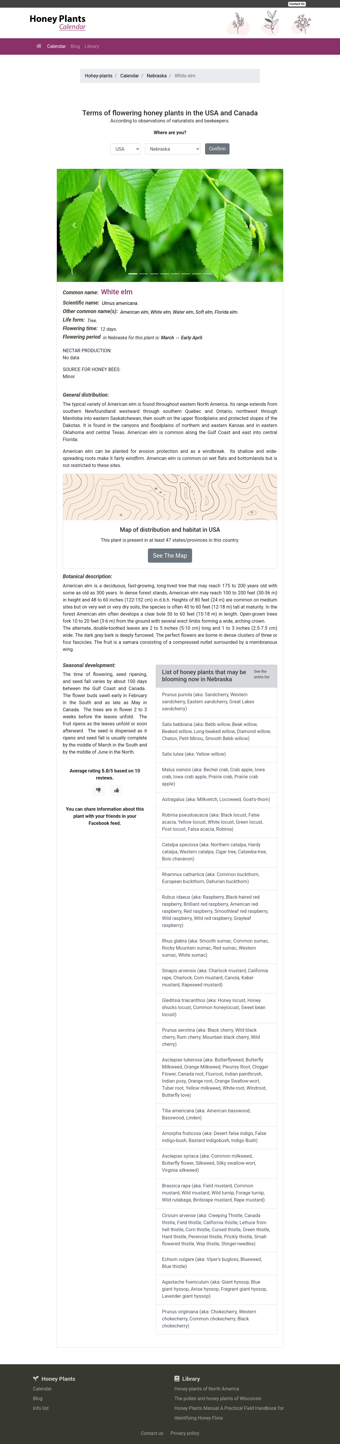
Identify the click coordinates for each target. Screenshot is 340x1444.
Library (92, 46)
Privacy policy (185, 1433)
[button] (74, 225)
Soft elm (204, 312)
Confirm (217, 149)
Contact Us (297, 4)
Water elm (183, 312)
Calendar (56, 46)
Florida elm (226, 312)
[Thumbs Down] (98, 790)
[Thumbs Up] (116, 790)
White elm (161, 312)
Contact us (152, 1433)
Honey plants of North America (206, 1389)
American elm (134, 312)
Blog (75, 46)
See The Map (170, 555)
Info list (41, 1408)
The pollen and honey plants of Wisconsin (217, 1398)
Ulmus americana (119, 303)
